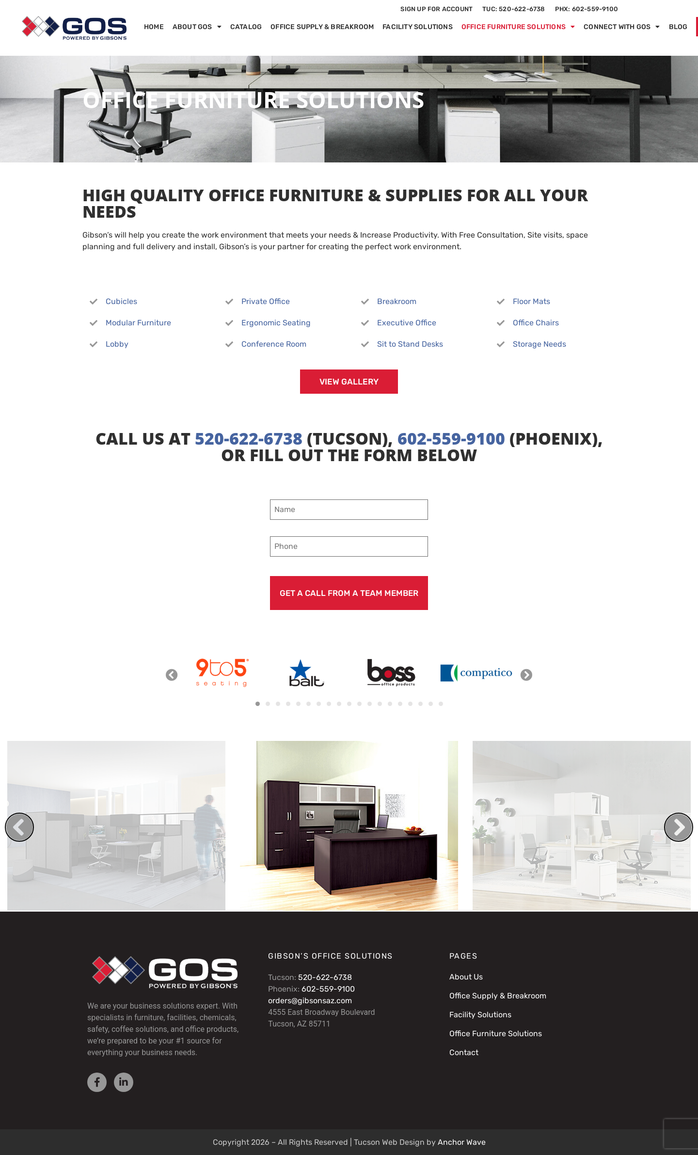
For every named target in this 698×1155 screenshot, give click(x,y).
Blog (678, 27)
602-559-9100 (451, 438)
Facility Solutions (417, 27)
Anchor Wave (462, 1142)
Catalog (246, 27)
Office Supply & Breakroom (322, 27)
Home (154, 27)
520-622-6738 (248, 438)
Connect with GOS (622, 26)
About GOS (197, 26)
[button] (172, 674)
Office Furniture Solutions (518, 26)
